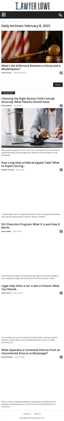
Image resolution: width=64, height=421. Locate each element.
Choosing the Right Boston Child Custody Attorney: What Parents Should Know (28, 100)
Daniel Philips (7, 357)
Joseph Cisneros (7, 170)
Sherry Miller (6, 106)
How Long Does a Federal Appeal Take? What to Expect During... (30, 164)
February (16, 22)
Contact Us (27, 414)
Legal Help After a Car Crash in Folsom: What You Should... (30, 287)
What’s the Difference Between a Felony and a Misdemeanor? (30, 67)
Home (3, 22)
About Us (37, 414)
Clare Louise (6, 73)
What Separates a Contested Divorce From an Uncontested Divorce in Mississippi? (30, 351)
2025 (9, 22)
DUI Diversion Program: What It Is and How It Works (30, 225)
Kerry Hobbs (6, 231)
